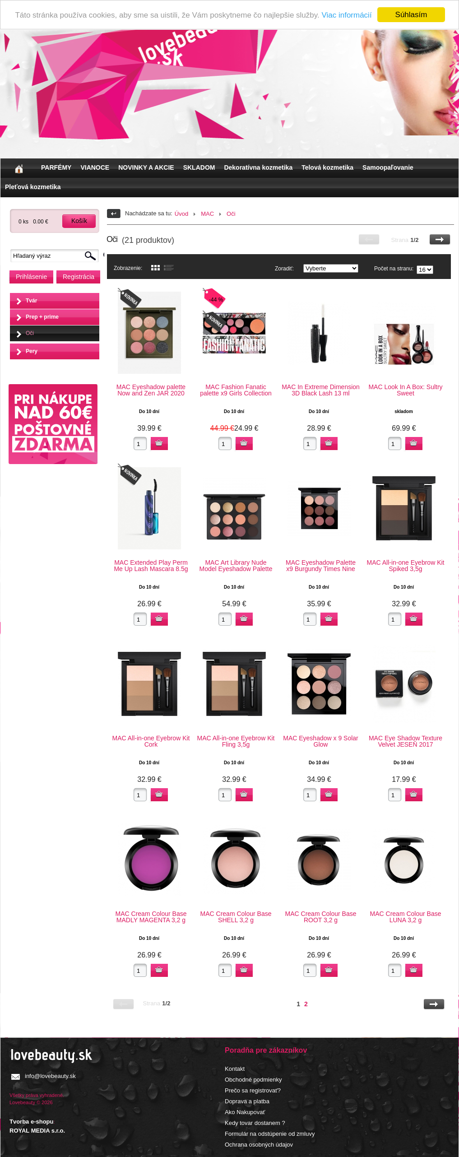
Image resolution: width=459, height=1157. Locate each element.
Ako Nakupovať (245, 1112)
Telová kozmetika (327, 167)
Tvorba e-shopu (31, 1121)
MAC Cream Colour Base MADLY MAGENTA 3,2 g (151, 917)
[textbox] (56, 255)
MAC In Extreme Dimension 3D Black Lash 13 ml (321, 390)
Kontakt (235, 1068)
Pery (31, 351)
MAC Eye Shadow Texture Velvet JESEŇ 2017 (405, 741)
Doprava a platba (247, 1101)
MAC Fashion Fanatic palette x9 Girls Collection (236, 390)
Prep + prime (42, 317)
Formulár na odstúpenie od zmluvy (270, 1133)
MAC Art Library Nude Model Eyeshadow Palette (236, 565)
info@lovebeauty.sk (50, 1076)
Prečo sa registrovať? (253, 1090)
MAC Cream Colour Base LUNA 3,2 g (405, 917)
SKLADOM (199, 167)
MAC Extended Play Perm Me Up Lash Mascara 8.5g (151, 565)
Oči (30, 333)
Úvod (181, 213)
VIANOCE (94, 167)
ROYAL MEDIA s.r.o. (37, 1130)
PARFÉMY (56, 167)
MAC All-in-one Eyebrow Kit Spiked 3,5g (406, 565)
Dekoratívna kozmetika (258, 167)
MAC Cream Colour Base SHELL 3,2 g (236, 917)
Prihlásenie (31, 276)
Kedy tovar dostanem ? (255, 1123)
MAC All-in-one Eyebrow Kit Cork (151, 741)
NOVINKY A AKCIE (146, 167)
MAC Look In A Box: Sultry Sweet (405, 390)
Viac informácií (346, 15)
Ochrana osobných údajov (259, 1144)
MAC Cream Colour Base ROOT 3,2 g (321, 917)
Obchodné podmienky (253, 1079)
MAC (207, 213)
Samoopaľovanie (387, 167)
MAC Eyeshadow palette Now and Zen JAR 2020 (150, 390)
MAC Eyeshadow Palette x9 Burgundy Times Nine (321, 565)
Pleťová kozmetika (32, 187)
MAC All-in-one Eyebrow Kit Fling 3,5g (236, 741)
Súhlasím (411, 14)
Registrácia (78, 276)
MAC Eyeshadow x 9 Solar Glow (320, 741)
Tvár (31, 300)
